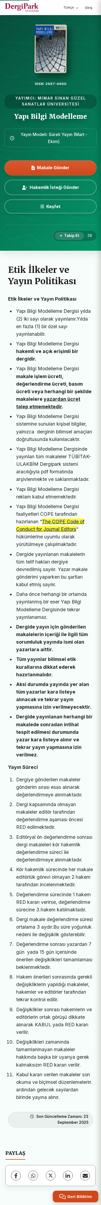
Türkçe (70, 7)
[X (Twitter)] (50, 1175)
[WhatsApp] (33, 1175)
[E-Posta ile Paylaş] (85, 1175)
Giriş (88, 7)
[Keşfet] (50, 206)
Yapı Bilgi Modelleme (50, 116)
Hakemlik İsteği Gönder (50, 187)
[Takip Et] (69, 236)
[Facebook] (16, 1175)
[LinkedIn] (68, 1175)
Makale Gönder (50, 167)
